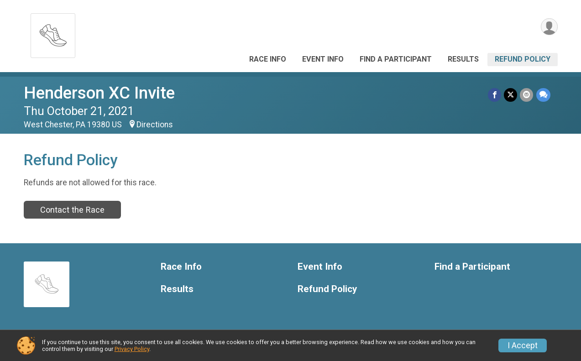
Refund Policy (522, 59)
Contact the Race (72, 210)
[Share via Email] (527, 94)
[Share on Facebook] (495, 94)
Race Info (267, 59)
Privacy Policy (132, 348)
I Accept (523, 345)
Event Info (323, 59)
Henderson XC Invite (99, 93)
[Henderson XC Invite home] (53, 33)
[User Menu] (549, 26)
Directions (154, 124)
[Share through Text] (543, 94)
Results (463, 59)
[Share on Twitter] (511, 94)
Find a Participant (396, 59)
